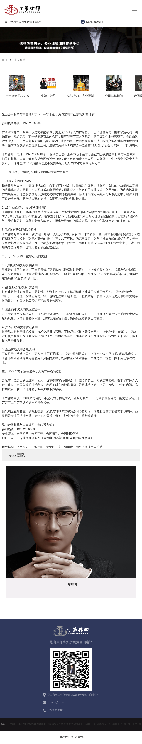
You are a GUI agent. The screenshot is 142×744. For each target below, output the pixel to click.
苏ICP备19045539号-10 (34, 724)
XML (20, 724)
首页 (4, 60)
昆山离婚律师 (100, 724)
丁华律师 (12, 724)
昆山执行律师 (85, 724)
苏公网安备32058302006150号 (63, 724)
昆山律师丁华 (115, 724)
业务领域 (20, 60)
